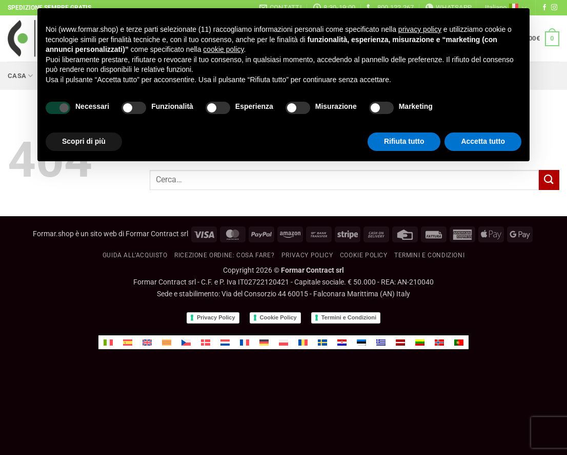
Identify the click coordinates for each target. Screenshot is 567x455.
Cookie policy (364, 255)
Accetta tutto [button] (483, 141)
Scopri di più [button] (84, 141)
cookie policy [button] (223, 49)
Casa (20, 76)
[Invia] (549, 180)
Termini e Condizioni (348, 317)
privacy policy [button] (419, 29)
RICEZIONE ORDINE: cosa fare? (224, 255)
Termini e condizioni (429, 255)
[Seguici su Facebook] (544, 7)
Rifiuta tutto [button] (404, 141)
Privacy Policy (307, 255)
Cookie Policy (278, 317)
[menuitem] (108, 342)
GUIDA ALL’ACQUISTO (135, 255)
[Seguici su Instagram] (554, 7)
